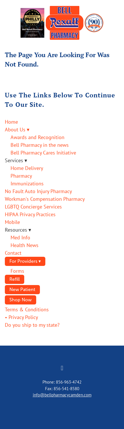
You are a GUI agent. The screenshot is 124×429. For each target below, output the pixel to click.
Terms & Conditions (27, 309)
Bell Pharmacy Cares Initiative (43, 152)
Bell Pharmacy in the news (40, 145)
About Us (17, 129)
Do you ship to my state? (32, 325)
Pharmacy (21, 176)
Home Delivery (27, 168)
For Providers (25, 261)
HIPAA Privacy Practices (30, 214)
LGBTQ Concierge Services (33, 206)
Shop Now (20, 299)
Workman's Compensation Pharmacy (45, 199)
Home (11, 122)
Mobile (12, 222)
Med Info (20, 237)
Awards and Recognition (37, 137)
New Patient (22, 289)
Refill (14, 279)
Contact (13, 253)
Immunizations (27, 183)
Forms (17, 271)
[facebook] (62, 368)
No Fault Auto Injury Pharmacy (38, 191)
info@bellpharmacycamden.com (62, 395)
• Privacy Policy (21, 317)
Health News (24, 245)
